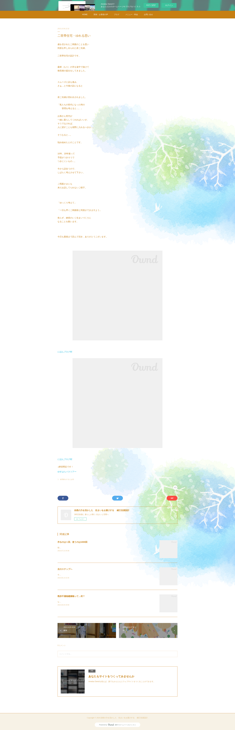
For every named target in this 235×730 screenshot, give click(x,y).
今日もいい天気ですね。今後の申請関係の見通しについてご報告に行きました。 (90, 575)
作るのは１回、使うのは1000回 (72, 542)
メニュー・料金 (131, 14)
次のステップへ (65, 569)
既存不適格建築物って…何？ (71, 596)
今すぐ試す (151, 5)
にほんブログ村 (65, 352)
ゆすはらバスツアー (67, 471)
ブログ (116, 14)
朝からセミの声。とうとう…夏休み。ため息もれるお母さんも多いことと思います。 (92, 548)
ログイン (169, 5)
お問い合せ (148, 14)
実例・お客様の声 (101, 14)
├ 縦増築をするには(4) (66, 479)
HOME (85, 14)
